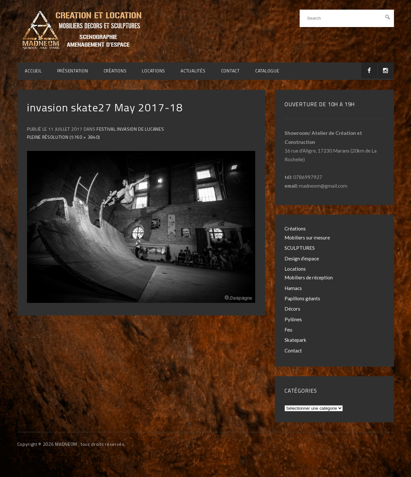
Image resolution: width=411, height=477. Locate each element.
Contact (230, 71)
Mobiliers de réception (309, 277)
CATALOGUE (267, 71)
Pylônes (293, 319)
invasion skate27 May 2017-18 (105, 107)
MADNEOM (66, 444)
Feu (288, 329)
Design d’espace (302, 258)
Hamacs (293, 288)
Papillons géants (302, 298)
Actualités (193, 71)
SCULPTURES (300, 248)
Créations (115, 71)
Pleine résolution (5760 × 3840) (63, 137)
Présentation (72, 71)
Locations (153, 71)
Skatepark (295, 340)
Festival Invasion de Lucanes (130, 129)
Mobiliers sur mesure (307, 237)
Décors (292, 309)
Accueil (33, 71)
